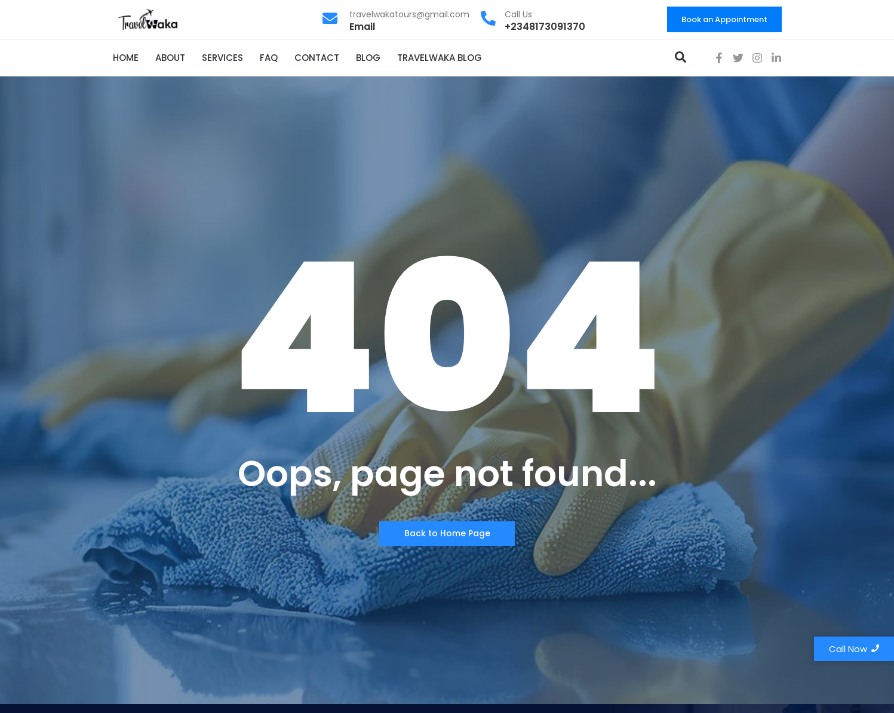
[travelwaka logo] (149, 19)
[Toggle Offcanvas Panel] (680, 59)
